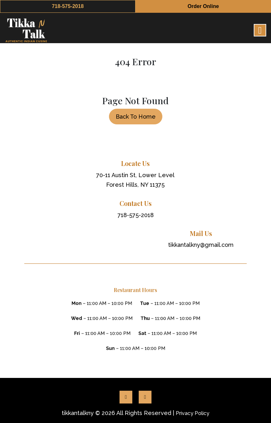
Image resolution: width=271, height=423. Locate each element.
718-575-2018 (68, 6)
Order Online (203, 6)
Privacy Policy (192, 413)
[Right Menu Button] (260, 30)
